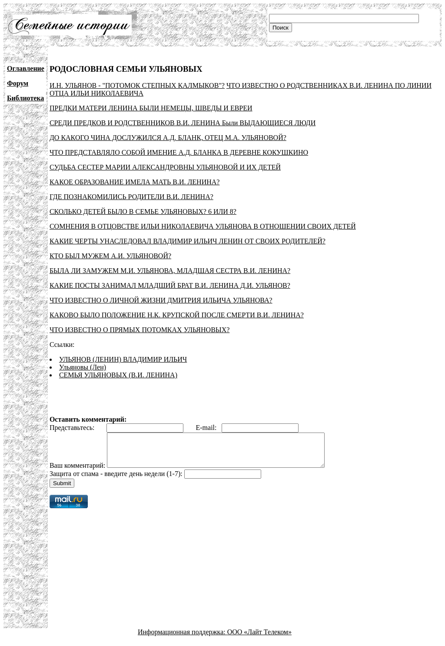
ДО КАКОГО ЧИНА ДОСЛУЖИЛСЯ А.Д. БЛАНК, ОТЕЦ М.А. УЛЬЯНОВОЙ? (168, 137)
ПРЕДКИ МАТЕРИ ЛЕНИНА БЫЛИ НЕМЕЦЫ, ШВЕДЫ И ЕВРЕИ (151, 108)
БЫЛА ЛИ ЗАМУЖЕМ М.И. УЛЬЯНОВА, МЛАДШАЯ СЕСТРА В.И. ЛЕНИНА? (170, 270)
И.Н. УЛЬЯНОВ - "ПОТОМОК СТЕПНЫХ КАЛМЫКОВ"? (137, 85)
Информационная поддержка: (182, 638)
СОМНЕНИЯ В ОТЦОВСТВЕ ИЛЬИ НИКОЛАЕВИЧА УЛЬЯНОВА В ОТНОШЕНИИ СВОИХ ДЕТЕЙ (203, 226)
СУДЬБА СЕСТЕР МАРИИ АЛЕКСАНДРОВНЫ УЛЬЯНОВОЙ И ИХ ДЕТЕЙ (165, 167)
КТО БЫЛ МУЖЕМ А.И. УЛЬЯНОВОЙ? (110, 256)
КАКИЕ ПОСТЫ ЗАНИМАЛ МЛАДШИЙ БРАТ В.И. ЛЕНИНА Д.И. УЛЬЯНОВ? (170, 285)
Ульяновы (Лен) (82, 367)
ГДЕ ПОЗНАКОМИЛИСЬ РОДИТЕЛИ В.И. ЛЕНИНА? (131, 196)
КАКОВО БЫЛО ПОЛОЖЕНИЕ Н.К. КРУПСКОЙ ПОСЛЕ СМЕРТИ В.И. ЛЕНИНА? (177, 315)
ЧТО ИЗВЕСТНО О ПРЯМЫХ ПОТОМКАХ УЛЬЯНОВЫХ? (140, 329)
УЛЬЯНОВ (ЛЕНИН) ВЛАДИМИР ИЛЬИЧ (123, 359)
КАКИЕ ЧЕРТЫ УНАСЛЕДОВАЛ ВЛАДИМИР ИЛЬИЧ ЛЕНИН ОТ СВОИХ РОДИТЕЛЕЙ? (187, 241)
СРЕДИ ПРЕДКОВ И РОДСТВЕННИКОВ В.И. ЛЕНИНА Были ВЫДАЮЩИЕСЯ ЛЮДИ (182, 123)
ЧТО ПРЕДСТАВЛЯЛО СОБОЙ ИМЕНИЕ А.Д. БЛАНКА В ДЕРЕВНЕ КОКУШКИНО (179, 152)
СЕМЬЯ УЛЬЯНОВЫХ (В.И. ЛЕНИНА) (118, 375)
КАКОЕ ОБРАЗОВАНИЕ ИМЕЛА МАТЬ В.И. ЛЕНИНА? (135, 182)
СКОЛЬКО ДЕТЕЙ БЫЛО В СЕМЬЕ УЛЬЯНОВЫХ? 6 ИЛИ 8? (143, 211)
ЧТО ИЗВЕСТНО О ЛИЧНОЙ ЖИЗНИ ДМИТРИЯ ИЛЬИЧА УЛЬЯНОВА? (161, 300)
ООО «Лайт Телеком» (259, 638)
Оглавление (25, 68)
